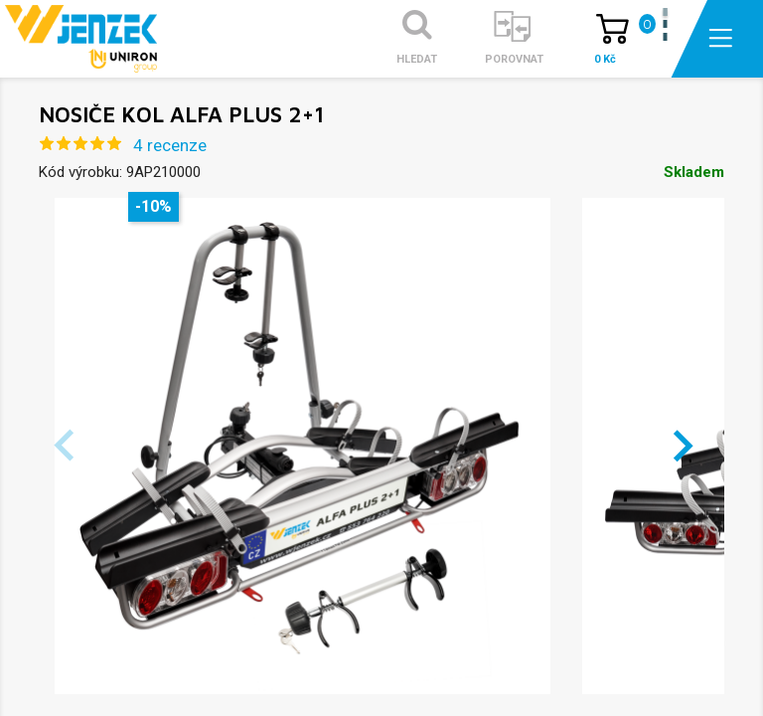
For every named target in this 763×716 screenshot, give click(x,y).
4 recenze (170, 145)
